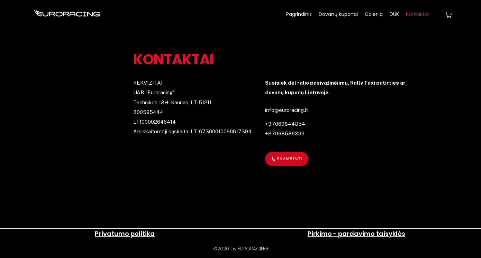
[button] (449, 14)
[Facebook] (439, 14)
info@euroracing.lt (286, 110)
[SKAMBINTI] (286, 159)
